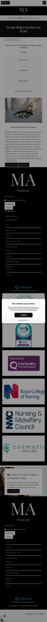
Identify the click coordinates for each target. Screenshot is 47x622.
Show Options (23, 320)
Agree (23, 315)
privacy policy (32, 310)
